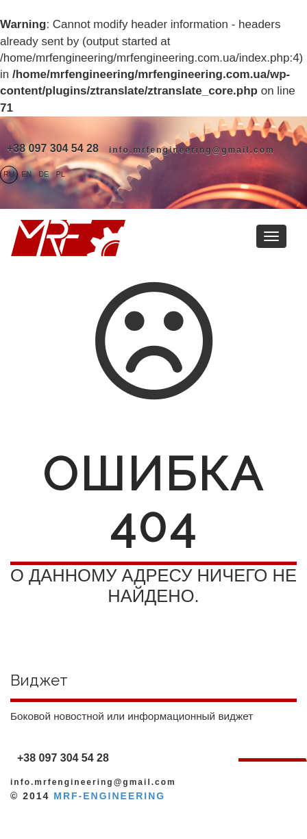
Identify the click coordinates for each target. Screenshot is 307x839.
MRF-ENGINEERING (109, 795)
